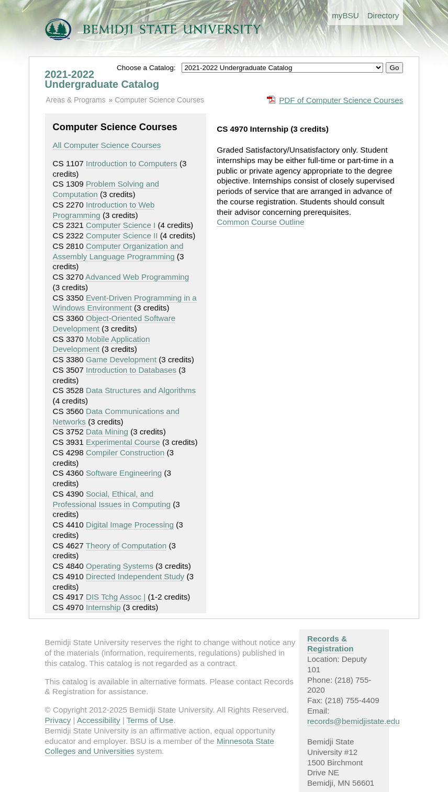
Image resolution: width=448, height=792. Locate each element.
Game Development (121, 359)
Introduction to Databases (131, 369)
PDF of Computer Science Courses (341, 100)
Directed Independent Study (135, 576)
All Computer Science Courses (107, 145)
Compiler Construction (125, 452)
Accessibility (98, 720)
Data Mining (107, 431)
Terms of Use (150, 720)
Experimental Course (123, 442)
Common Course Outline (260, 221)
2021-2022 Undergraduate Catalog (102, 79)
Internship (103, 607)
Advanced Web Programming (137, 276)
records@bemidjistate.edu (353, 721)
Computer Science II (122, 235)
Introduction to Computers (131, 163)
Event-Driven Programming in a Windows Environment (125, 303)
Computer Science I (120, 225)
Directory (383, 15)
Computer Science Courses (159, 100)
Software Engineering (124, 472)
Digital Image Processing (130, 524)
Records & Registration (330, 643)
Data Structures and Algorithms (141, 390)
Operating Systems (119, 565)
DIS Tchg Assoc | (115, 596)
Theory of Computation (126, 545)
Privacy (58, 720)
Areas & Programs (76, 100)
